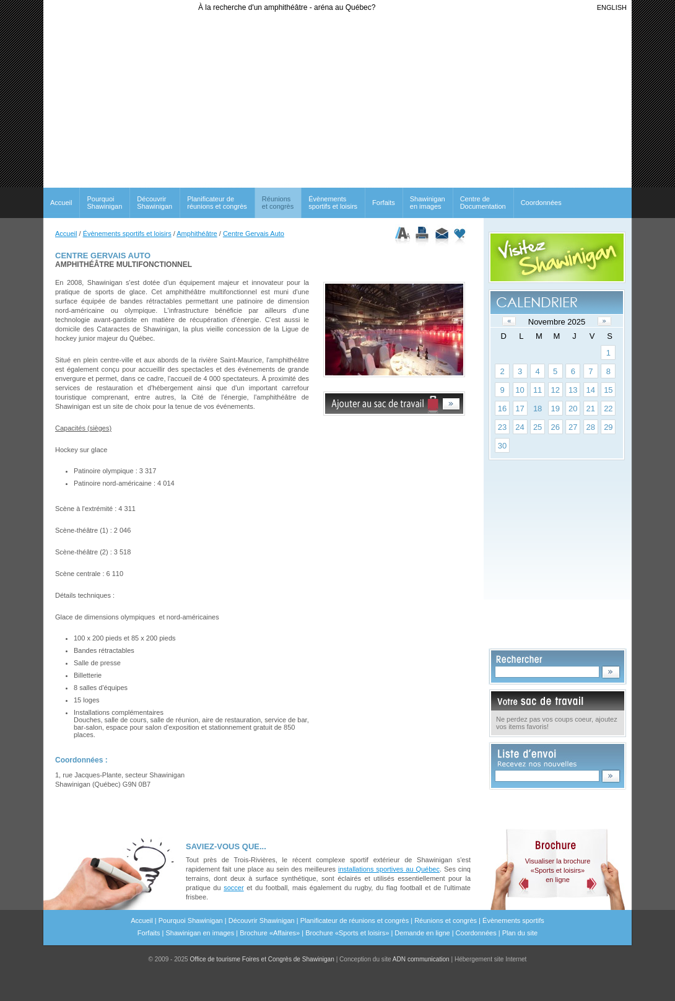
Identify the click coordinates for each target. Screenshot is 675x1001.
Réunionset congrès (278, 202)
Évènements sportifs (513, 920)
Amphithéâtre (196, 233)
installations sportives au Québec (389, 869)
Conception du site (394, 959)
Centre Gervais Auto (253, 233)
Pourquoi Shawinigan (104, 202)
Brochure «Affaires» (270, 933)
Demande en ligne (422, 933)
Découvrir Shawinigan (154, 202)
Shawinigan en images (427, 202)
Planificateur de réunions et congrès (217, 202)
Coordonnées (541, 202)
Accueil (61, 202)
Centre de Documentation (483, 202)
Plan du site (520, 933)
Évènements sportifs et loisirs (332, 202)
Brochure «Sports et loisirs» (347, 933)
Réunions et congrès (445, 920)
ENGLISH (612, 7)
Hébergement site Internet (491, 959)
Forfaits (383, 202)
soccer (233, 887)
